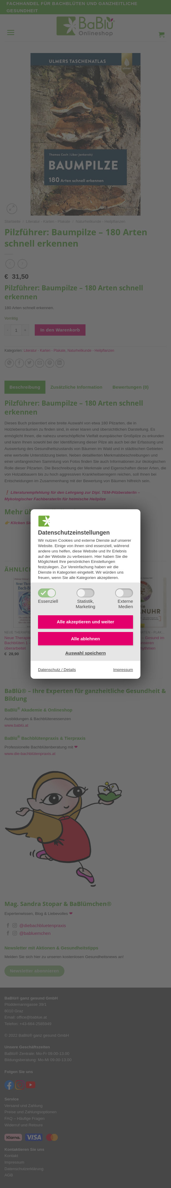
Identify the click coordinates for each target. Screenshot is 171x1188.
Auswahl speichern (85, 652)
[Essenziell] (47, 592)
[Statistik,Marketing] (85, 592)
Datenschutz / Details (57, 669)
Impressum (123, 669)
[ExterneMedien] (124, 592)
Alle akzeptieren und (85, 621)
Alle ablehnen (85, 638)
